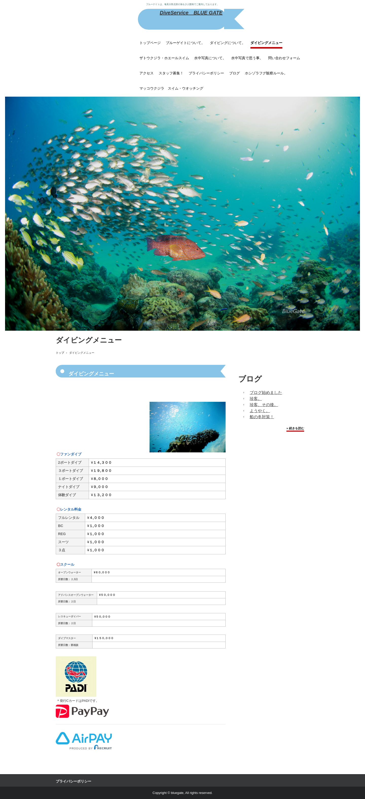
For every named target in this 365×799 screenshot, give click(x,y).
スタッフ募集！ (171, 73)
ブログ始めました (266, 392)
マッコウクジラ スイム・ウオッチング (171, 88)
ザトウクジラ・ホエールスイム (164, 58)
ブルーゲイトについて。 (185, 43)
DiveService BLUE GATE (191, 12)
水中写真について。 (210, 58)
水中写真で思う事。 (247, 58)
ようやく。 (260, 411)
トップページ (150, 43)
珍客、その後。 (264, 405)
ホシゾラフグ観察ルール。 (266, 73)
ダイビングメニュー (266, 43)
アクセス (146, 73)
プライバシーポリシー (206, 73)
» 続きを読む (295, 428)
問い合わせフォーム (284, 58)
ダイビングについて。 (227, 43)
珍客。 (256, 398)
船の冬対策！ (262, 417)
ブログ (234, 73)
